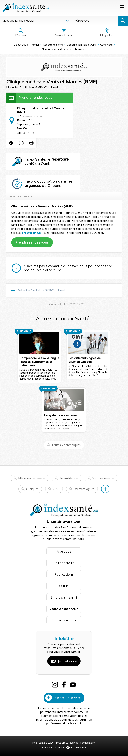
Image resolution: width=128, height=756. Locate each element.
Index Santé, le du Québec (47, 161)
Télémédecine (69, 478)
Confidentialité (88, 742)
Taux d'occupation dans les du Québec (49, 183)
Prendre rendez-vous (35, 97)
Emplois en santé (64, 597)
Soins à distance (64, 32)
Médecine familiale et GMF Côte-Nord (41, 290)
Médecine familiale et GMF (81, 44)
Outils (64, 586)
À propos (64, 551)
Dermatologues (84, 489)
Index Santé (38, 742)
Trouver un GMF (32, 233)
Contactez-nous (64, 620)
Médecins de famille (31, 478)
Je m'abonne (67, 661)
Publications (64, 574)
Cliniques (32, 489)
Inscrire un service (67, 698)
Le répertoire (64, 563)
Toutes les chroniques (66, 445)
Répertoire (21, 32)
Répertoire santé (53, 44)
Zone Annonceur (64, 609)
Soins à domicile (103, 478)
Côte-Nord (106, 44)
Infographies (107, 32)
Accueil (35, 44)
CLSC (56, 489)
